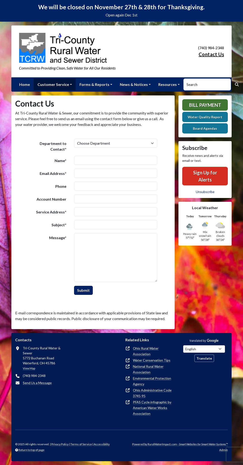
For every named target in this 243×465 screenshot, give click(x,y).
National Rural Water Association (148, 369)
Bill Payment (205, 105)
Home (24, 84)
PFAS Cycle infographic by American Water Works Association (152, 408)
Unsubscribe (205, 192)
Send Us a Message (37, 383)
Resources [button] (167, 84)
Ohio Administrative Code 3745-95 (152, 393)
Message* (57, 237)
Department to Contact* (53, 146)
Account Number (51, 199)
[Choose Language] (204, 349)
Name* (60, 160)
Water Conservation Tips (151, 360)
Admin (223, 450)
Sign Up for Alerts (205, 176)
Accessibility (102, 444)
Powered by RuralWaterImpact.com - (180, 444)
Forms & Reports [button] (94, 84)
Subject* (58, 225)
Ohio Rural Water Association (146, 351)
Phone (60, 186)
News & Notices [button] (134, 84)
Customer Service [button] (53, 84)
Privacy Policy (60, 444)
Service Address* (51, 212)
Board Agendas (205, 128)
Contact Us (211, 54)
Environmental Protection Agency (152, 381)
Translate (204, 358)
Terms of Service (81, 444)
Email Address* (53, 173)
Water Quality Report (205, 117)
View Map (29, 368)
